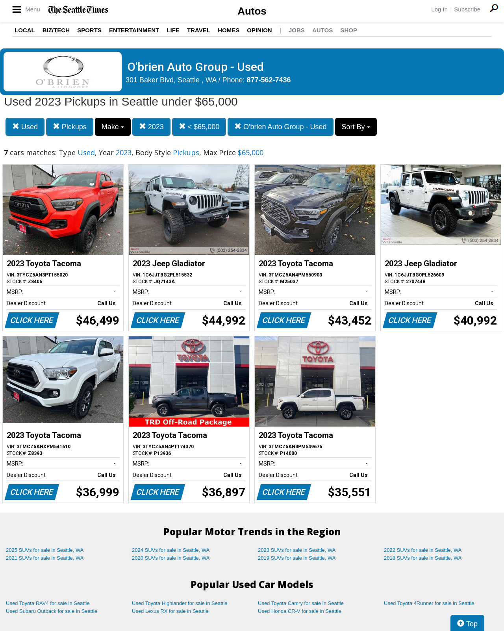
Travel (198, 30)
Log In (439, 9)
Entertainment (134, 30)
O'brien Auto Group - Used (280, 126)
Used (25, 126)
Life (173, 30)
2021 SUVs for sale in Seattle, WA (45, 558)
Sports (89, 30)
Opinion (259, 30)
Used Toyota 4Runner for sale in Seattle (429, 603)
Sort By (356, 127)
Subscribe (467, 9)
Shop (348, 30)
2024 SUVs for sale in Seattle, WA (171, 550)
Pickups (70, 126)
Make (113, 127)
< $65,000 (199, 126)
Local (25, 30)
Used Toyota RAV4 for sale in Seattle (48, 603)
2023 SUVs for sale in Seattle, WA (297, 550)
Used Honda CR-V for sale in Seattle (299, 611)
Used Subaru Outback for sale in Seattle (51, 611)
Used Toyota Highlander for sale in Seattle (180, 603)
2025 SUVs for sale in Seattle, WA (45, 550)
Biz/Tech (56, 30)
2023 (151, 126)
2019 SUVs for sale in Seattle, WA (297, 558)
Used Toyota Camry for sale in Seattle (301, 603)
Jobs (297, 30)
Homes (228, 30)
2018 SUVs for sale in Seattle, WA (423, 558)
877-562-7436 (269, 80)
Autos (252, 11)
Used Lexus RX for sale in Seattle (170, 611)
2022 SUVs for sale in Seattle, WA (423, 550)
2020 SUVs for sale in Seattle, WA (171, 558)
